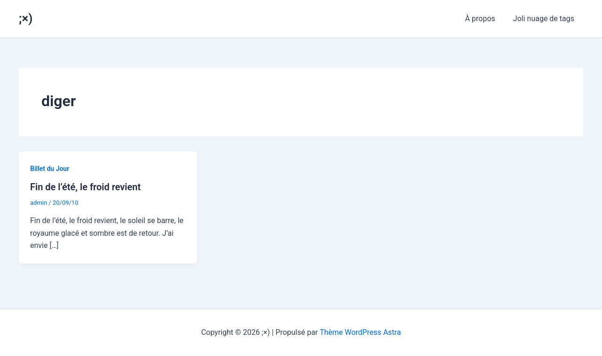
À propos (484, 18)
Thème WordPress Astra (360, 332)
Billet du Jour (49, 168)
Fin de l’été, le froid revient (85, 187)
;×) (25, 18)
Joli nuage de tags (545, 18)
